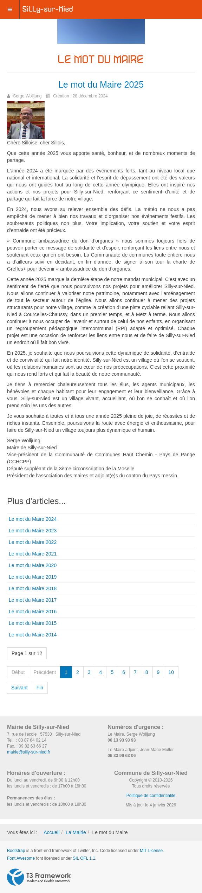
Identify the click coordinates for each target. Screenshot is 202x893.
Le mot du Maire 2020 (33, 565)
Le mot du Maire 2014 (33, 635)
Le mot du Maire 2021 (33, 554)
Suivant (19, 687)
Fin (40, 687)
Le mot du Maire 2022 (33, 542)
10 (171, 672)
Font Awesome (21, 858)
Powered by (39, 877)
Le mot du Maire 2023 (33, 530)
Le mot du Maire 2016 (33, 611)
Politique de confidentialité (150, 795)
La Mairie (76, 832)
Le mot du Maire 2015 (33, 623)
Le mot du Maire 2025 (101, 84)
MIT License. (152, 850)
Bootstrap (16, 850)
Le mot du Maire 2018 (33, 588)
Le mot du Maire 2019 (33, 577)
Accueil (51, 832)
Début (18, 672)
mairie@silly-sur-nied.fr (28, 752)
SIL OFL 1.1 (84, 858)
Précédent (44, 672)
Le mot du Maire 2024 (33, 519)
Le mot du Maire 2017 (33, 600)
